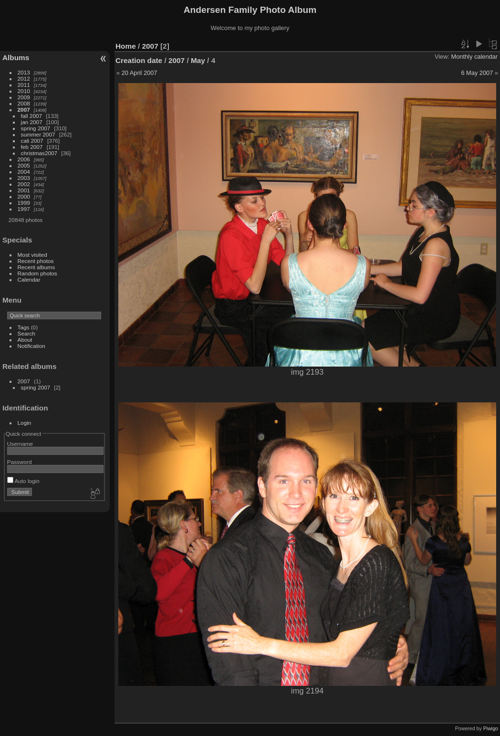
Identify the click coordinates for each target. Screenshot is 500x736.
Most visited (32, 255)
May (198, 60)
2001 (24, 190)
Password (19, 462)
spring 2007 (36, 128)
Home (125, 46)
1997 (24, 209)
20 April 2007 (139, 72)
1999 (24, 203)
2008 (24, 103)
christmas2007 (39, 153)
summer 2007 (38, 134)
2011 (24, 85)
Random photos (37, 273)
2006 (24, 159)
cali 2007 (32, 140)
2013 (24, 72)
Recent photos (36, 261)
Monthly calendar (474, 56)
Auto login (23, 481)
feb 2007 (32, 147)
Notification (31, 346)
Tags (24, 327)
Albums (15, 57)
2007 (24, 109)
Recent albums (36, 267)
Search (26, 333)
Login (24, 423)
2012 (24, 78)
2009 (24, 97)
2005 (24, 165)
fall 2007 (31, 116)
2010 (24, 91)
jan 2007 (31, 122)
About (25, 339)
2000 (24, 196)
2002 (24, 184)
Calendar (29, 279)
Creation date (138, 60)
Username (20, 444)
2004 (24, 171)
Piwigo (490, 728)
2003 (24, 178)
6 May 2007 (477, 72)
